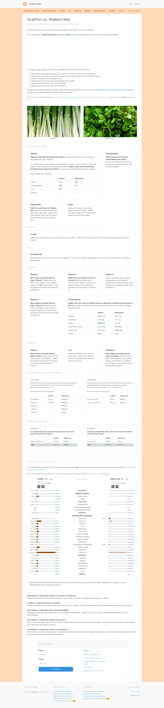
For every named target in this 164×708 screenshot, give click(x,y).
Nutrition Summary (31, 11)
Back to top (135, 695)
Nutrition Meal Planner (92, 694)
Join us (26, 692)
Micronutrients (99, 11)
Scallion (53, 138)
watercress (74, 35)
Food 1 (41, 650)
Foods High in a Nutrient (63, 694)
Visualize (121, 11)
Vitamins (77, 11)
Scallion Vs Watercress (92, 655)
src (57, 138)
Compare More (134, 11)
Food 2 (41, 659)
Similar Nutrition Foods (62, 698)
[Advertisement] (82, 52)
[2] (51, 386)
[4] (121, 386)
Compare (55, 669)
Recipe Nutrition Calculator (94, 691)
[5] (122, 386)
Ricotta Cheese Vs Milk (92, 658)
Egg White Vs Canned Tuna (94, 671)
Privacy (138, 691)
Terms (133, 691)
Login (130, 4)
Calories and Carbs (49, 11)
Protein (62, 11)
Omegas (111, 11)
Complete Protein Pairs (65, 701)
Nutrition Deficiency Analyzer (95, 696)
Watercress (109, 138)
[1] (117, 34)
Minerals (87, 11)
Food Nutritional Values (62, 691)
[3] (52, 386)
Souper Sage (31, 4)
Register (137, 4)
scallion (62, 35)
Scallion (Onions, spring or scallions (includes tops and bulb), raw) (70, 97)
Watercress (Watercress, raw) (100, 97)
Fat (70, 11)
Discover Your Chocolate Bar (97, 698)
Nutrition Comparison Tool (64, 696)
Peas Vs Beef (88, 667)
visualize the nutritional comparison (109, 90)
